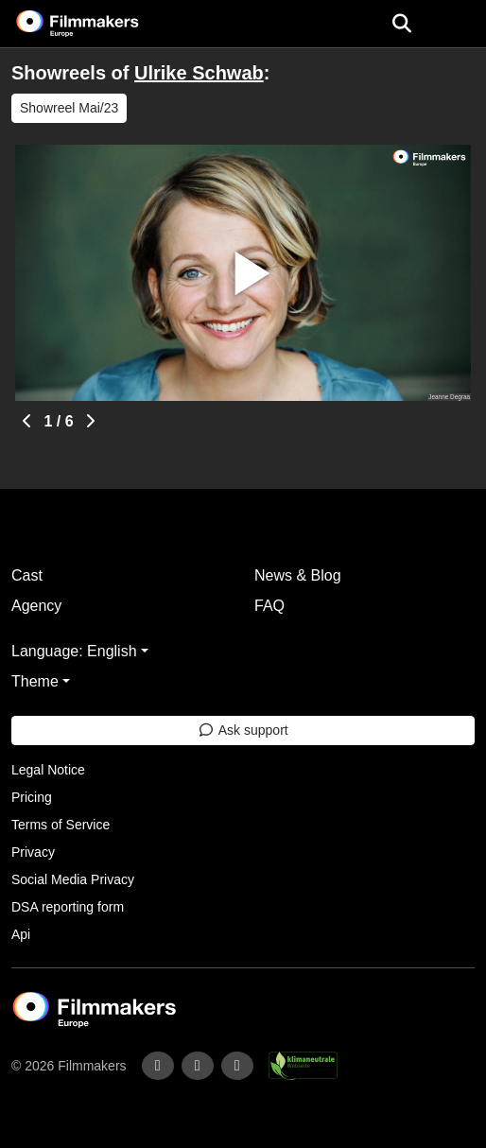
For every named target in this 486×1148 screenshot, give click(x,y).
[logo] (100, 23)
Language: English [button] (74, 651)
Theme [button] (35, 681)
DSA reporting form (67, 906)
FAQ (269, 606)
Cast (27, 575)
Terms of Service (60, 824)
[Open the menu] (401, 23)
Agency (36, 606)
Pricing (31, 797)
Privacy (33, 852)
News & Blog (297, 575)
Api (20, 934)
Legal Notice (48, 769)
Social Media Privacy (72, 879)
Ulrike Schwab (199, 72)
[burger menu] (457, 24)
